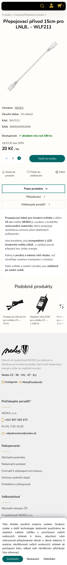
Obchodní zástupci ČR (15, 508)
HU (22, 375)
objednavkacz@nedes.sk (21, 433)
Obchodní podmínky (13, 457)
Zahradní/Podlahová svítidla (29, 15)
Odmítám (49, 559)
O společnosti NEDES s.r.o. (17, 515)
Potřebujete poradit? (33, 204)
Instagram (11, 382)
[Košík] (60, 6)
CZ (12, 375)
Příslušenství (33, 197)
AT (29, 375)
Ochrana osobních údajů (16, 477)
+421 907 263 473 (16, 420)
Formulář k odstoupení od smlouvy (22, 471)
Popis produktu (33, 188)
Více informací (10, 552)
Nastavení (33, 559)
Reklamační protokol (14, 464)
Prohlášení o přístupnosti (16, 484)
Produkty (7, 15)
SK (17, 375)
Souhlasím (13, 559)
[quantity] (12, 158)
